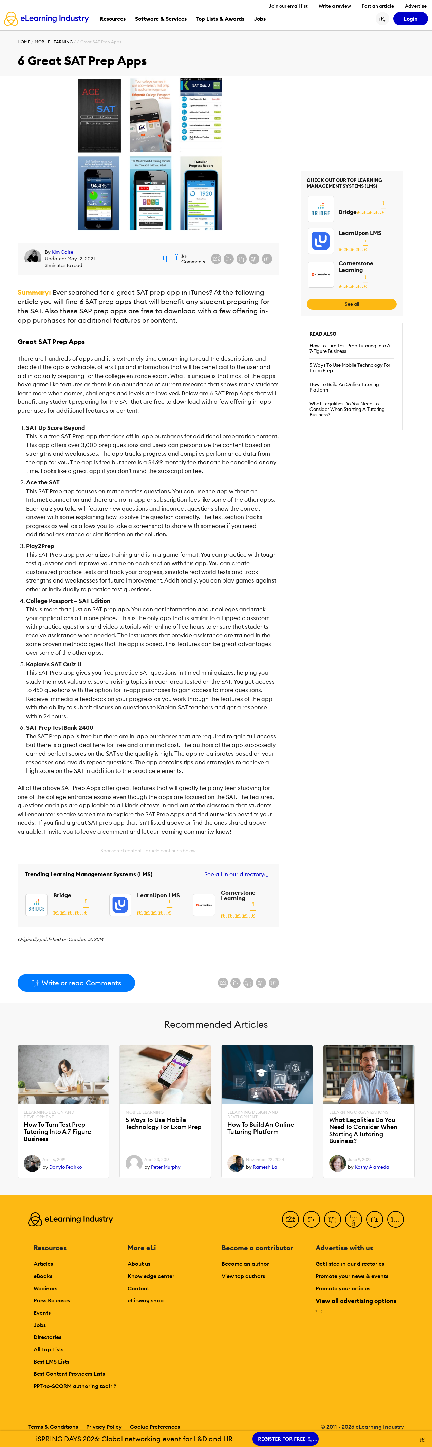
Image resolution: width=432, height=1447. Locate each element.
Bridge (62, 895)
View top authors (243, 1276)
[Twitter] (311, 1219)
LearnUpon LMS (158, 895)
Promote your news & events (352, 1276)
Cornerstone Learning (238, 895)
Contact (138, 1288)
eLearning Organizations (358, 1112)
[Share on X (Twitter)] (229, 259)
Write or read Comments (76, 982)
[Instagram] (395, 1219)
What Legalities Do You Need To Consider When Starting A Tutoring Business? (347, 409)
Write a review (335, 6)
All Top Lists (48, 1349)
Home (24, 41)
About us (139, 1263)
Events (42, 1312)
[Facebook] (290, 1219)
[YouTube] (353, 1219)
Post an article (378, 6)
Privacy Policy (104, 1426)
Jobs (40, 1324)
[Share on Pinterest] (267, 259)
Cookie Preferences (155, 1426)
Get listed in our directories (350, 1263)
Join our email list (288, 6)
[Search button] (382, 18)
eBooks (43, 1276)
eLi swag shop (146, 1300)
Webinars (45, 1288)
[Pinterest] (374, 1219)
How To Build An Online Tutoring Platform (344, 387)
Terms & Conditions (53, 1426)
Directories (47, 1337)
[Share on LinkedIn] (242, 259)
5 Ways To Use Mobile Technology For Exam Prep (349, 368)
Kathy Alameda (372, 1167)
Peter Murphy (166, 1167)
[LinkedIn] (332, 1219)
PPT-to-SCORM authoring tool (75, 1386)
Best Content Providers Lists (69, 1373)
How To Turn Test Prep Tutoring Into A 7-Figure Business (349, 348)
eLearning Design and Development (49, 1115)
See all (352, 304)
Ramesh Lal (265, 1167)
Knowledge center (151, 1276)
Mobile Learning (54, 41)
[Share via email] (254, 259)
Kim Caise (62, 252)
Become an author (245, 1263)
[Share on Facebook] (216, 259)
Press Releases (52, 1300)
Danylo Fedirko (65, 1167)
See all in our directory (237, 874)
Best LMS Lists (51, 1361)
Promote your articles (343, 1288)
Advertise (416, 6)
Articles (43, 1263)
